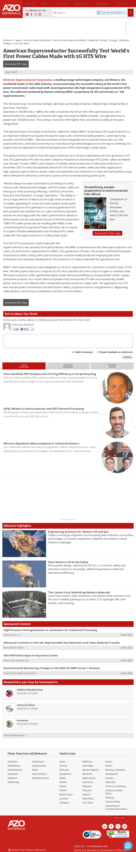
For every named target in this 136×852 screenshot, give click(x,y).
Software (64, 802)
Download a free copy (107, 233)
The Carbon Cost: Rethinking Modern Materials (79, 592)
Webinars (88, 761)
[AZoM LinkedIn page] (27, 14)
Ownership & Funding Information (116, 807)
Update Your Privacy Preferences (27, 847)
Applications (89, 777)
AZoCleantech (15, 769)
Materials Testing (98, 40)
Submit (127, 356)
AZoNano (12, 761)
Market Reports (91, 769)
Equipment (65, 773)
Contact (109, 777)
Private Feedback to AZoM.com (116, 352)
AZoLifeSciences (40, 777)
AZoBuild (12, 777)
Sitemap (109, 797)
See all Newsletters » (15, 735)
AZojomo (87, 786)
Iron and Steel (21, 43)
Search (109, 765)
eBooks (63, 782)
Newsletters (111, 773)
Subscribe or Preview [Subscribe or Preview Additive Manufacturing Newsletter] (27, 692)
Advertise (110, 782)
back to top (120, 817)
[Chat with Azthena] (128, 845)
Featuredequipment (68, 365)
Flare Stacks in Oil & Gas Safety (68, 562)
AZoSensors (38, 761)
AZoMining (13, 782)
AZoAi (35, 769)
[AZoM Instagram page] (39, 14)
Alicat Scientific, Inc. (19, 660)
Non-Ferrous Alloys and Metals (70, 40)
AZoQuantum (39, 765)
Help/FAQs (88, 798)
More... (130, 3)
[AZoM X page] (35, 14)
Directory (61, 3)
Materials (87, 773)
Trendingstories (112, 365)
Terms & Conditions (115, 786)
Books (62, 777)
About (108, 761)
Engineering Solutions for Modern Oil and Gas (78, 532)
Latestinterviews (24, 365)
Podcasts (87, 790)
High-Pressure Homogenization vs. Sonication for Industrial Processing (50, 630)
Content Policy (112, 801)
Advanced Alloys (26, 704)
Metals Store (66, 794)
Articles (63, 765)
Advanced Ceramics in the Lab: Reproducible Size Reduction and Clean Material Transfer (61, 642)
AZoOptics (13, 773)
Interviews (88, 765)
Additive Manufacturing (30, 689)
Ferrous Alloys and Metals (37, 40)
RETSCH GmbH (16, 647)
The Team (88, 802)
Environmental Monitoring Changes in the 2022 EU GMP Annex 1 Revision (51, 668)
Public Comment (84, 352)
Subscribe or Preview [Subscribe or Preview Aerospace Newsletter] (27, 723)
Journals (63, 798)
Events (62, 790)
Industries (88, 782)
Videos (62, 786)
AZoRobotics (14, 765)
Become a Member (115, 769)
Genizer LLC (15, 634)
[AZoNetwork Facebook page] (31, 14)
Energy (113, 40)
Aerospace (22, 720)
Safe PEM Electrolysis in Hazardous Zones (30, 655)
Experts (86, 794)
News (18, 40)
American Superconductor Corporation (27, 80)
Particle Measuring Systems (22, 673)
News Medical (39, 773)
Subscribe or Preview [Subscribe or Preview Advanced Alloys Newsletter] (27, 708)
